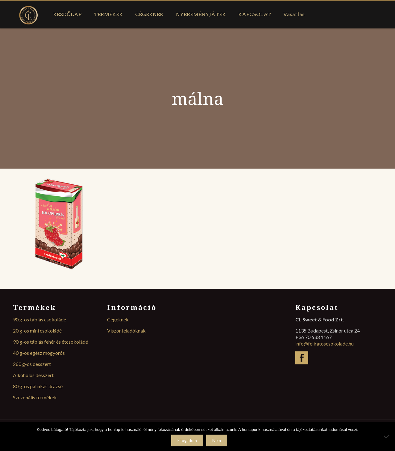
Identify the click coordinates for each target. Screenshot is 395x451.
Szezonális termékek (35, 397)
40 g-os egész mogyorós (39, 353)
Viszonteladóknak (126, 330)
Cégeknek (118, 319)
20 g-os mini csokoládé (37, 330)
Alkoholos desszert (33, 375)
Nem (216, 440)
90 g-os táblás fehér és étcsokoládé (50, 342)
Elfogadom (187, 440)
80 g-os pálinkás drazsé (38, 386)
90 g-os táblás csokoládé (39, 319)
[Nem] (387, 436)
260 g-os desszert (32, 364)
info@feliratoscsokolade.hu (324, 343)
